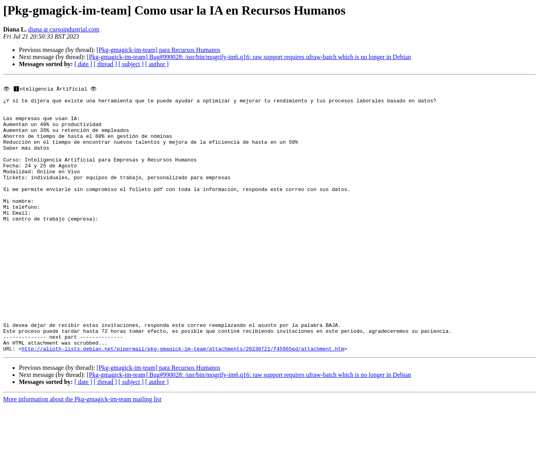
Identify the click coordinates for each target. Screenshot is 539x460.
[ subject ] (131, 64)
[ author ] (157, 64)
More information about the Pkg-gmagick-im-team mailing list (82, 453)
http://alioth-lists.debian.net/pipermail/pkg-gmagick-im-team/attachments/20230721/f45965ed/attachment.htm (183, 402)
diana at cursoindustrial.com (64, 29)
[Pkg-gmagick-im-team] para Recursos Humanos (158, 49)
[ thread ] (105, 64)
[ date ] (83, 64)
